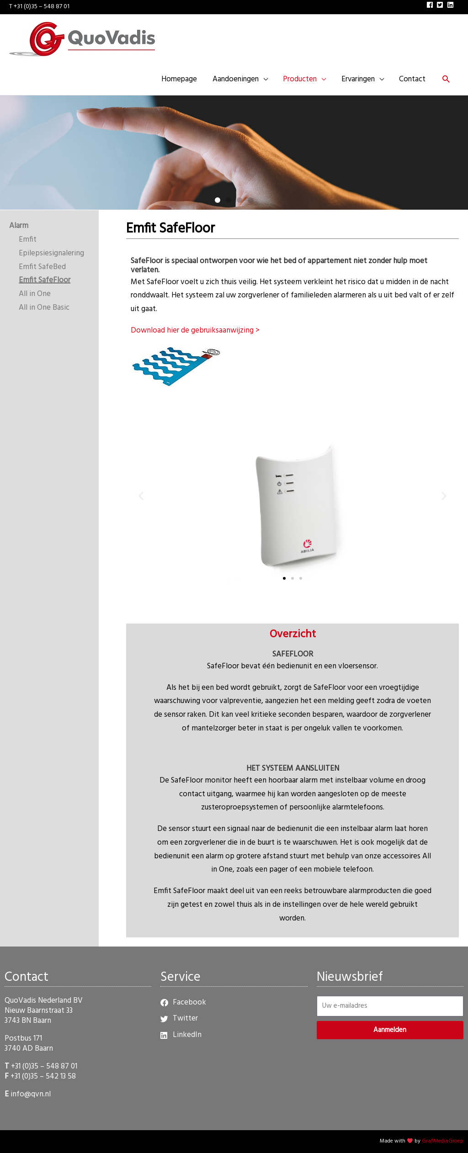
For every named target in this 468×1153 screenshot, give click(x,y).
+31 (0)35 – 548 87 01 (44, 1066)
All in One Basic (44, 307)
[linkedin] (451, 4)
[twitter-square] (441, 4)
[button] (446, 81)
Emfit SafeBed (42, 267)
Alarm (18, 226)
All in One (35, 294)
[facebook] (431, 4)
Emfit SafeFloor (44, 281)
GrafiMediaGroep (442, 1141)
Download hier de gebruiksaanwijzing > (195, 330)
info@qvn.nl (31, 1094)
